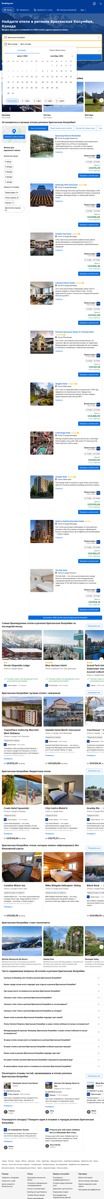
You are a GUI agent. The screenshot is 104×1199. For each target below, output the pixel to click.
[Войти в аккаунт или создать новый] (94, 3)
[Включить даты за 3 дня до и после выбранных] (48, 101)
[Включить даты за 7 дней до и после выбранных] (60, 101)
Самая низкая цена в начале (61, 128)
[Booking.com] (7, 3)
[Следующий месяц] (72, 56)
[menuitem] (8, 9)
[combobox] (52, 37)
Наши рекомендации (38, 128)
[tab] (22, 50)
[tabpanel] (39, 79)
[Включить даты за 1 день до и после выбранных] (25, 101)
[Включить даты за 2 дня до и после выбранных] (37, 101)
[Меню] (101, 3)
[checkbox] (36, 65)
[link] (14, 162)
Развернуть (59, 152)
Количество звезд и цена (85, 128)
